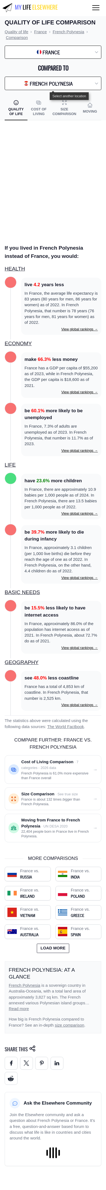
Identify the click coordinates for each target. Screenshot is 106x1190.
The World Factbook (65, 726)
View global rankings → (79, 329)
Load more (53, 948)
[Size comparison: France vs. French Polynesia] (53, 798)
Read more (19, 1009)
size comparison (69, 1025)
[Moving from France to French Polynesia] (53, 828)
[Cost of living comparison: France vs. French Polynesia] (53, 769)
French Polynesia (24, 985)
